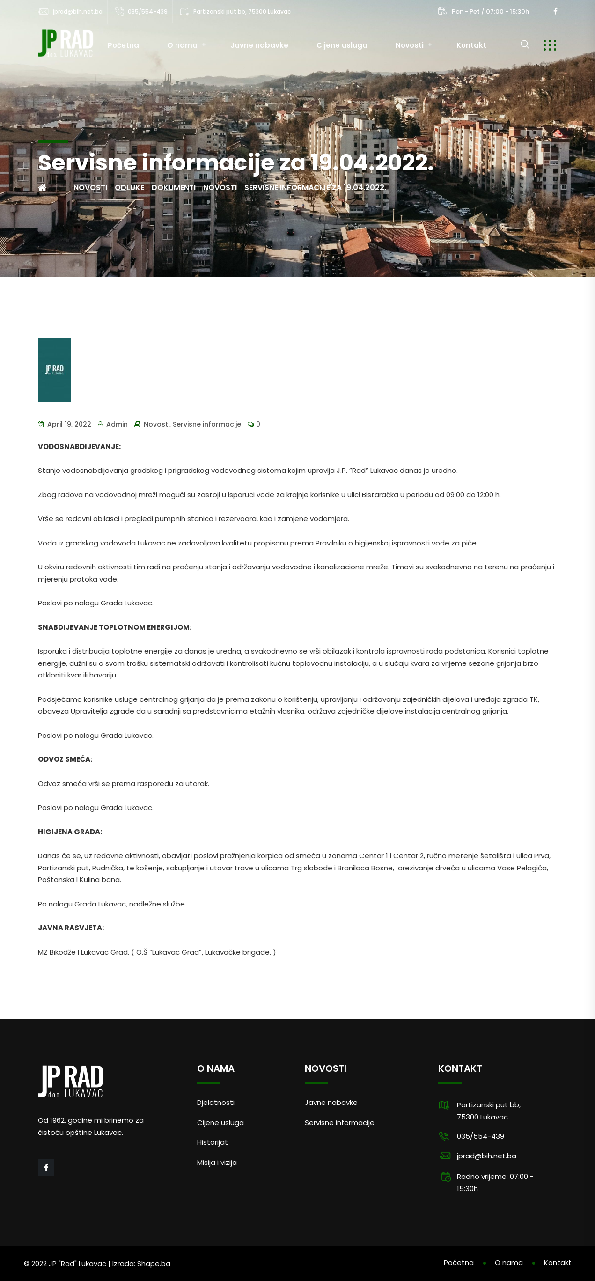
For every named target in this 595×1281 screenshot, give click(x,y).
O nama (182, 45)
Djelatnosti (216, 1102)
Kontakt (471, 45)
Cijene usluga (341, 45)
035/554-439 (148, 11)
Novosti (410, 45)
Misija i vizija (217, 1162)
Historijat (212, 1142)
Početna (123, 45)
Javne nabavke (259, 45)
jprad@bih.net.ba (78, 11)
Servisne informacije (207, 424)
